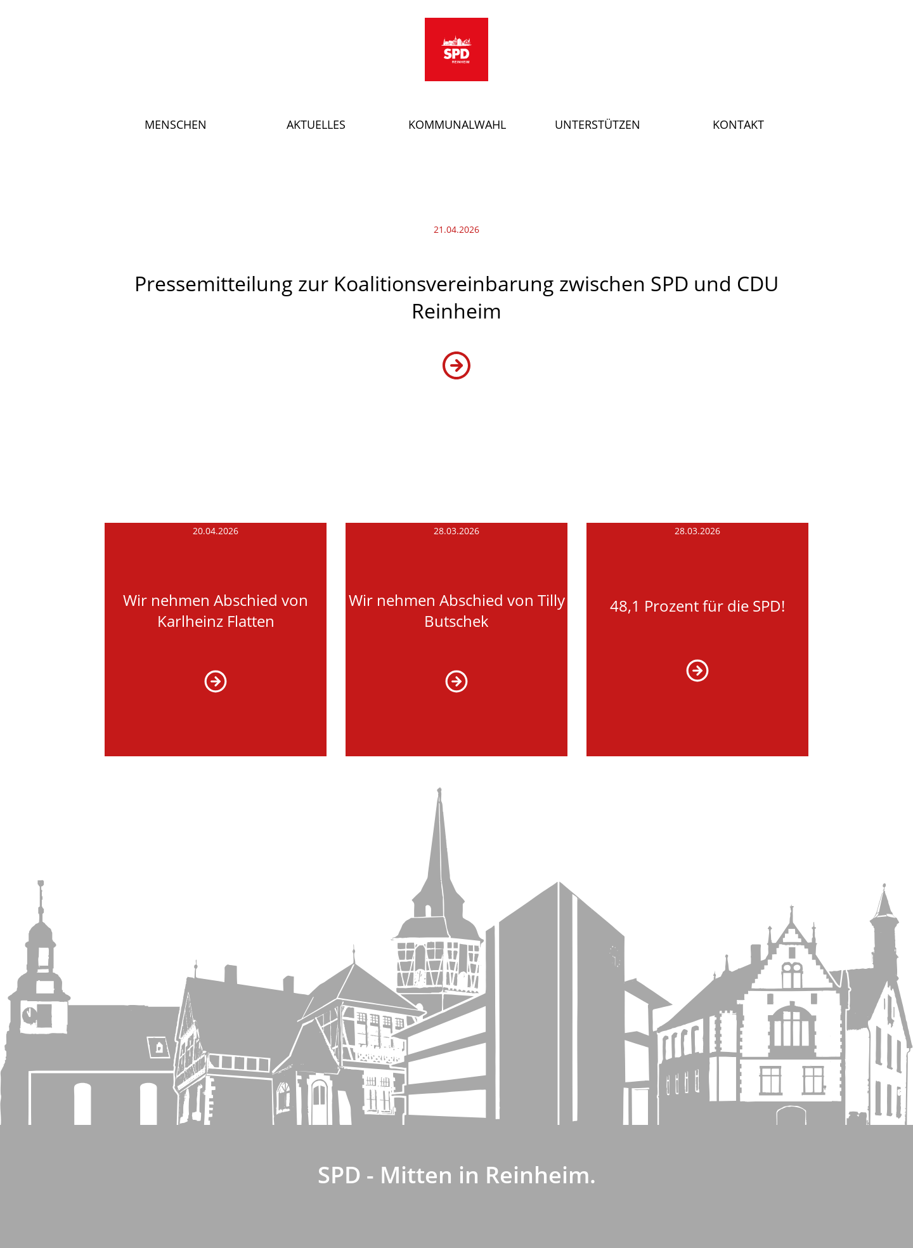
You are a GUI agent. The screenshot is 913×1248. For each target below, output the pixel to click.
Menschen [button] (176, 124)
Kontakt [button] (738, 124)
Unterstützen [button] (597, 124)
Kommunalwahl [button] (457, 124)
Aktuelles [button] (316, 124)
